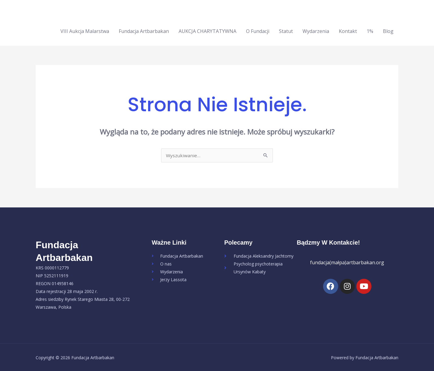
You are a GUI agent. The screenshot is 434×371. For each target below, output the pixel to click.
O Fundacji (257, 30)
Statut (286, 30)
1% (370, 30)
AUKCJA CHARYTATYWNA (207, 30)
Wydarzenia (316, 30)
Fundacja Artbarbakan (144, 30)
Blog (388, 30)
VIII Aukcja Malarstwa (84, 30)
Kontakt (348, 30)
